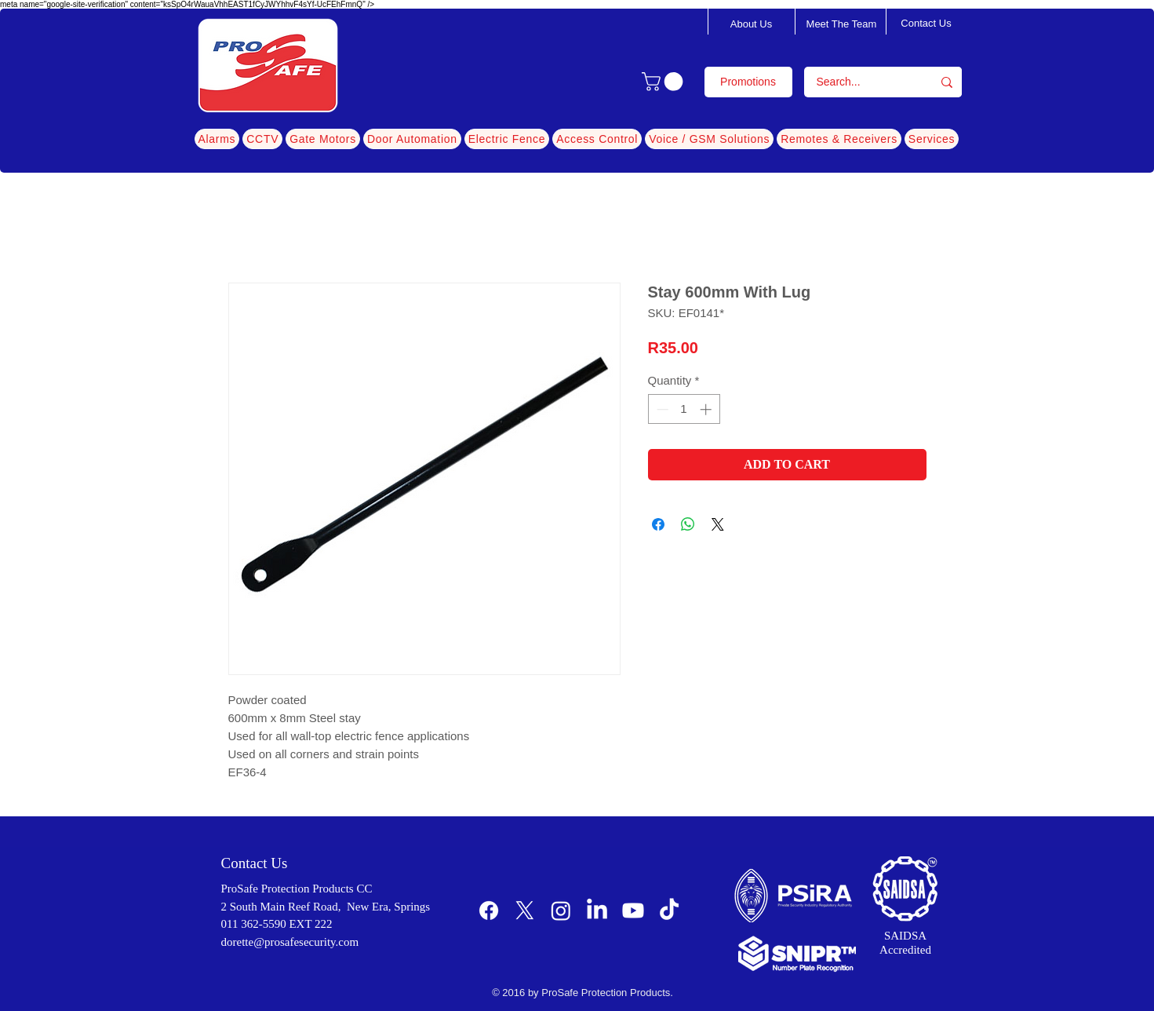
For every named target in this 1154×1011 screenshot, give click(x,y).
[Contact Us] (926, 23)
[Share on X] (717, 524)
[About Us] (751, 24)
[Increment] (707, 409)
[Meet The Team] (841, 24)
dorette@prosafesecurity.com (290, 942)
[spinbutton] (684, 409)
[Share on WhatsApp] (688, 524)
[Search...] (858, 82)
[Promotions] (748, 82)
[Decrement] (661, 409)
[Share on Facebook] (658, 524)
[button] (664, 81)
